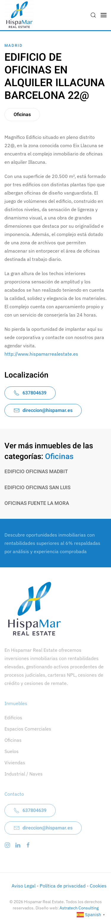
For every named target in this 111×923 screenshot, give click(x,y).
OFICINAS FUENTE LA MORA (36, 503)
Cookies (98, 886)
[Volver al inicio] (19, 15)
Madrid (13, 45)
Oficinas (22, 114)
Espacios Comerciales (27, 729)
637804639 (30, 393)
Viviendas (14, 762)
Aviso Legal (24, 886)
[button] (93, 15)
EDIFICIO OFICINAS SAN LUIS (37, 487)
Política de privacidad (63, 886)
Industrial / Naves (23, 774)
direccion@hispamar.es (43, 410)
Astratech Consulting (79, 908)
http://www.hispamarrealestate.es (41, 354)
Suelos (11, 751)
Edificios (13, 717)
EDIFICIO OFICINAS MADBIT (36, 471)
